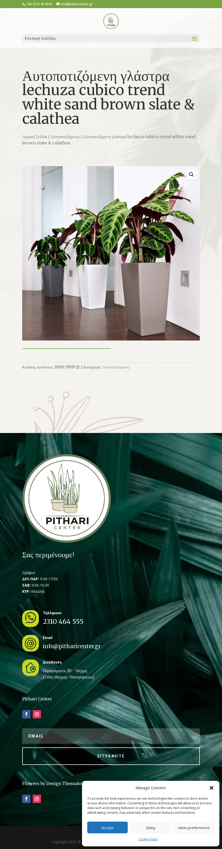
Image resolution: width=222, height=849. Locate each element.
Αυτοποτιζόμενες (65, 136)
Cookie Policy (148, 839)
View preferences (194, 827)
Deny (150, 827)
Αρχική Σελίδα (34, 136)
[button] (211, 788)
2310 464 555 (63, 621)
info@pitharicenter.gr (72, 646)
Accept (107, 827)
